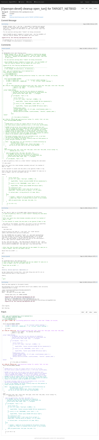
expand (41, 17)
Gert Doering (5, 24)
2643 (82, 8)
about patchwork (61, 438)
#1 (96, 48)
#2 (96, 208)
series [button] (95, 8)
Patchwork (4, 2)
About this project (39, 2)
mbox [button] (90, 8)
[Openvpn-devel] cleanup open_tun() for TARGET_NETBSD (24, 17)
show (11, 15)
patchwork (36, 438)
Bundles (29, 2)
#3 (96, 256)
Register (87, 2)
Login (81, 2)
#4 (96, 282)
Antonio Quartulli (6, 48)
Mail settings (95, 2)
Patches (21, 2)
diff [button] (86, 8)
